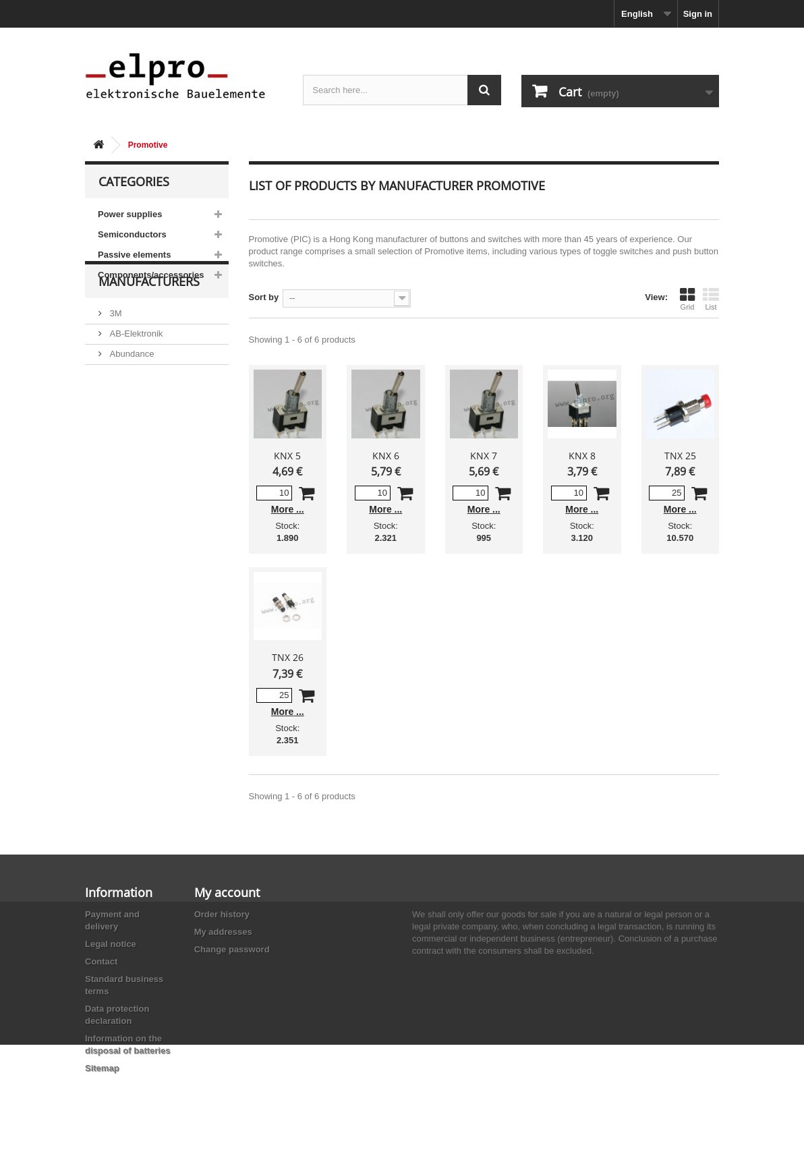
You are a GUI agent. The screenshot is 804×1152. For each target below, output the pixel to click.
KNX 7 (483, 455)
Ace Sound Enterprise (151, 412)
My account (227, 892)
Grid (687, 299)
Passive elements (134, 255)
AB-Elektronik (135, 372)
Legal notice (110, 944)
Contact (101, 961)
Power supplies (130, 214)
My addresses (223, 932)
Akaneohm (129, 473)
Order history (222, 914)
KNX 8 (582, 455)
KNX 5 (287, 455)
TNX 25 (680, 455)
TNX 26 (288, 657)
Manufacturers (149, 325)
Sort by (264, 297)
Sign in (697, 14)
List (711, 299)
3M (114, 352)
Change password (232, 949)
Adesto (122, 453)
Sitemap (102, 1068)
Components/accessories (151, 275)
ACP (117, 433)
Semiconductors (132, 234)
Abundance (130, 392)
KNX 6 (385, 455)
